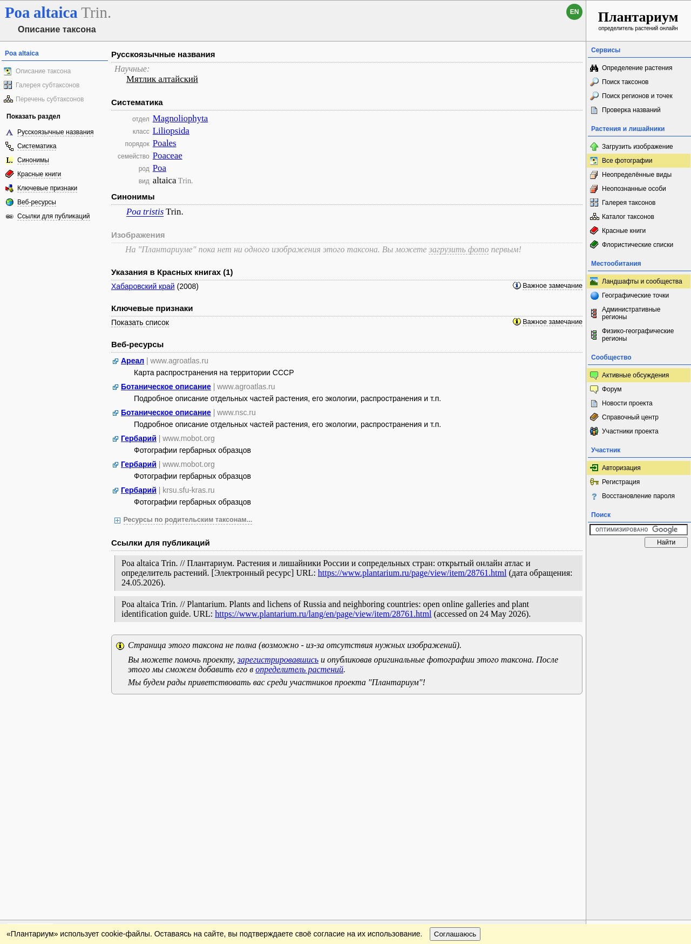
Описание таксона (43, 71)
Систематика (36, 146)
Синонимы (33, 160)
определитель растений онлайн (638, 20)
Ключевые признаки (47, 188)
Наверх (569, 713)
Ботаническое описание (166, 386)
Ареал (132, 360)
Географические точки (635, 295)
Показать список (140, 322)
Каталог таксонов (628, 217)
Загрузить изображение (637, 146)
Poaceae (167, 155)
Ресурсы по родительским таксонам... (188, 519)
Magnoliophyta (180, 118)
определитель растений (299, 669)
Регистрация (621, 482)
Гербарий (139, 438)
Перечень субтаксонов (50, 99)
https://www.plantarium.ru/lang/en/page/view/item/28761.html (323, 613)
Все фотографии (627, 160)
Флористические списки (637, 245)
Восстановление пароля (638, 496)
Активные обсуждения (635, 375)
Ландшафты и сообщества (642, 281)
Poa (159, 168)
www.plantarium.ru (638, 713)
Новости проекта (627, 403)
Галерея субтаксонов (47, 85)
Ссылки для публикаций (53, 216)
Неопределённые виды (637, 174)
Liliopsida (171, 131)
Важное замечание (552, 286)
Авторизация (621, 468)
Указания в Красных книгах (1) (172, 272)
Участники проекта (630, 431)
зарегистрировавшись (278, 659)
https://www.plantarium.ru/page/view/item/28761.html (412, 572)
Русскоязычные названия (55, 132)
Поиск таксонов (625, 82)
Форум (611, 389)
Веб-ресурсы (36, 202)
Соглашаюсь (455, 735)
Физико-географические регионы (638, 334)
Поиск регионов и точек (637, 96)
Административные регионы (631, 313)
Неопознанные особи (634, 188)
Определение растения (637, 68)
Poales (165, 143)
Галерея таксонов (628, 202)
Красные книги (39, 174)
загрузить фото (459, 249)
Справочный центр (630, 417)
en (574, 12)
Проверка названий (631, 110)
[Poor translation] (39, 792)
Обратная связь (82, 713)
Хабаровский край (143, 286)
